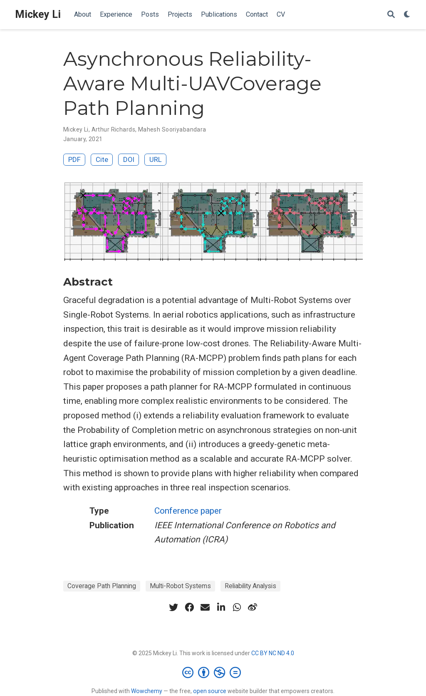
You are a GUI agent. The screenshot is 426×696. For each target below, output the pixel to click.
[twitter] (173, 607)
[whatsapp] (236, 607)
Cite (102, 159)
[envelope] (205, 607)
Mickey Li (38, 14)
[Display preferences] (407, 15)
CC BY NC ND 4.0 (272, 653)
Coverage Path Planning (101, 586)
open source (209, 691)
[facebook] (189, 607)
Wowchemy (146, 691)
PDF (74, 159)
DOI (128, 159)
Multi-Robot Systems (180, 586)
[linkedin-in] (221, 607)
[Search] (391, 15)
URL (155, 159)
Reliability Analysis (250, 586)
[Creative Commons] (213, 672)
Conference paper (188, 511)
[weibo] (252, 607)
